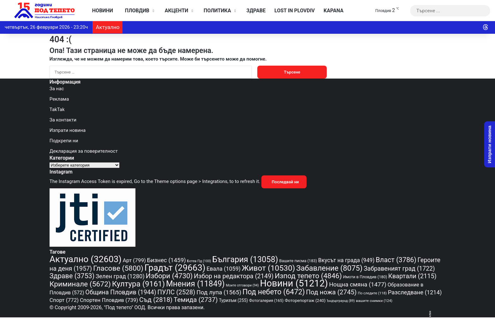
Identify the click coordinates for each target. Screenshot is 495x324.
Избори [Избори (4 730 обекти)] (169, 276)
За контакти (63, 120)
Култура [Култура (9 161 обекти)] (138, 283)
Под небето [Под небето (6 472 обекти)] (273, 291)
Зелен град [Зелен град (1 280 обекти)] (120, 276)
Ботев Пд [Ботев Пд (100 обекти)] (199, 261)
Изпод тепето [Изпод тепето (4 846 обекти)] (308, 276)
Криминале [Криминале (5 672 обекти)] (80, 284)
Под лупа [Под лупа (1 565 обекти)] (218, 292)
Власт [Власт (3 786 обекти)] (396, 260)
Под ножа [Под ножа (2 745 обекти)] (331, 292)
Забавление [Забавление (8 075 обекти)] (329, 268)
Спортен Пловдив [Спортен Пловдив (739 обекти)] (109, 300)
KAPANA (333, 11)
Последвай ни (284, 182)
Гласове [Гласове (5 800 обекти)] (118, 268)
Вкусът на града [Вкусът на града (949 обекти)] (346, 260)
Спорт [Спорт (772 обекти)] (64, 300)
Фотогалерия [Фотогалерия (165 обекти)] (266, 300)
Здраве (254, 11)
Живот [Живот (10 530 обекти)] (268, 268)
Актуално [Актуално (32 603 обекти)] (86, 259)
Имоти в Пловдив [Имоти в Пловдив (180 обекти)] (365, 276)
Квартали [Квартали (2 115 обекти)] (412, 276)
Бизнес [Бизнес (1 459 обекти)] (166, 260)
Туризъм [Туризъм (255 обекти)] (233, 300)
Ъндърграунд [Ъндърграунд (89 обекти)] (341, 301)
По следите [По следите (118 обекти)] (372, 293)
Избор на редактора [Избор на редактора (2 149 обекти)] (234, 276)
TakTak (57, 109)
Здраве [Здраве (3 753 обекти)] (72, 276)
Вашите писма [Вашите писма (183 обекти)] (298, 260)
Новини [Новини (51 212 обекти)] (294, 283)
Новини (101, 11)
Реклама (59, 99)
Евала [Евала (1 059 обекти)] (223, 268)
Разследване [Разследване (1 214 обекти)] (415, 292)
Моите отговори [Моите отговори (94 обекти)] (242, 285)
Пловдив (135, 11)
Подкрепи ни (64, 141)
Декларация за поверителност (84, 151)
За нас (57, 88)
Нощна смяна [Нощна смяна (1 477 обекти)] (357, 284)
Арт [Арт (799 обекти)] (134, 260)
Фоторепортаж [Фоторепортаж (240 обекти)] (305, 300)
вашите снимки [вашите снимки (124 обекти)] (374, 300)
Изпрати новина (68, 130)
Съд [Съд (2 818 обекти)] (155, 299)
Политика (215, 11)
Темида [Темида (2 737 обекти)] (196, 299)
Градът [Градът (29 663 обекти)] (175, 267)
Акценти (175, 11)
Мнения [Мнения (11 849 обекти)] (195, 283)
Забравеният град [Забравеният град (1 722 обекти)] (399, 268)
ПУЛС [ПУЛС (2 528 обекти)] (176, 292)
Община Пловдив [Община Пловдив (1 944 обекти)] (120, 292)
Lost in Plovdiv (294, 11)
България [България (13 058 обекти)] (245, 259)
